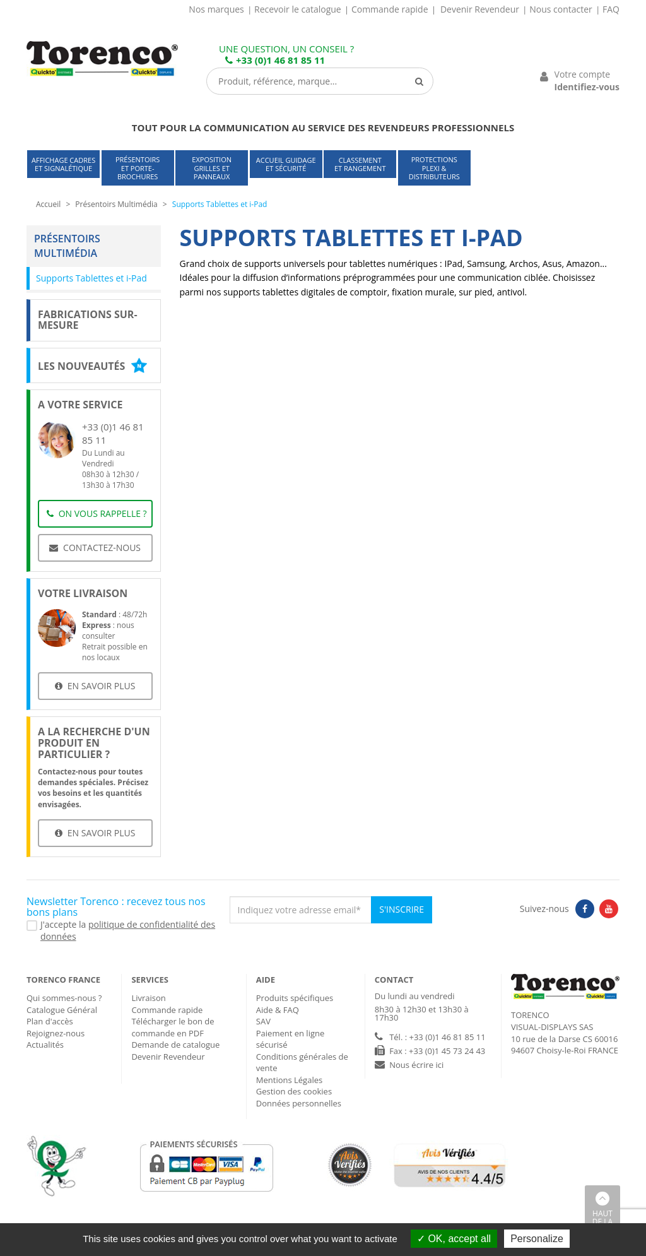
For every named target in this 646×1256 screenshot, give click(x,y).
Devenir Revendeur (479, 9)
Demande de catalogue (175, 1044)
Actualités (45, 1044)
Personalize (536, 1238)
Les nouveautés (92, 366)
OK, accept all (454, 1238)
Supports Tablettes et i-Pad (91, 278)
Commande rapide (389, 9)
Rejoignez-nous (55, 1033)
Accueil (48, 204)
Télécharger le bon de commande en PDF (172, 1027)
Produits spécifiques (294, 998)
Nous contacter (560, 9)
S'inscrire (401, 909)
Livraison (148, 998)
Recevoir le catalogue (297, 9)
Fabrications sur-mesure (88, 320)
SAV (263, 1021)
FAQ (611, 9)
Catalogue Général (61, 1010)
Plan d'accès (49, 1021)
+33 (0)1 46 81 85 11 (275, 60)
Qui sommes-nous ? (64, 998)
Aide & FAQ (277, 1010)
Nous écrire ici (416, 1064)
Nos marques (216, 9)
